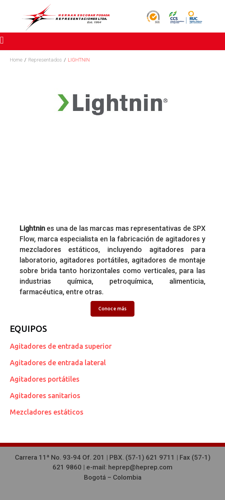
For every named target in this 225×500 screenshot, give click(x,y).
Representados (45, 60)
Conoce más (112, 308)
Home (16, 60)
